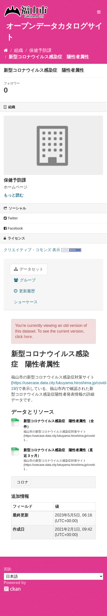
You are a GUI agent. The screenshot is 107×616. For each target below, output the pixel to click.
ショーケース (26, 302)
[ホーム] (6, 50)
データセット (28, 269)
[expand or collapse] (98, 12)
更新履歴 (24, 291)
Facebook (13, 228)
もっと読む (14, 195)
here (28, 337)
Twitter (11, 218)
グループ (25, 280)
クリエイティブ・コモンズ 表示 (32, 250)
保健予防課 (40, 50)
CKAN (12, 588)
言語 (7, 569)
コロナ (22, 482)
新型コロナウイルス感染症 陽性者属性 (49, 56)
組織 (18, 50)
